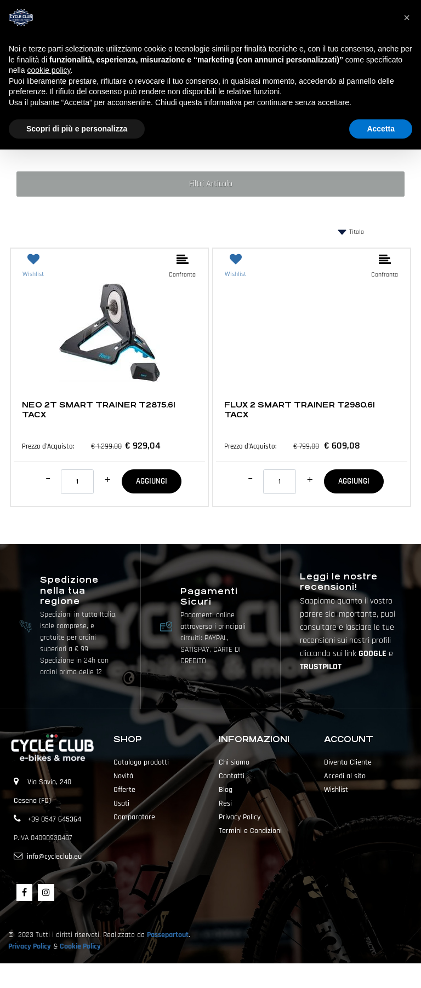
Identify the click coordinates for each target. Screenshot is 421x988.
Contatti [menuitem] (231, 776)
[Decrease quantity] (48, 478)
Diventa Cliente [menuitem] (348, 762)
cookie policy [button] (48, 70)
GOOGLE (374, 653)
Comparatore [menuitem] (134, 817)
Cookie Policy (80, 946)
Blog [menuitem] (225, 790)
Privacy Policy (29, 946)
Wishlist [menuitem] (336, 790)
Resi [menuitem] (225, 803)
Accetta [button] (381, 128)
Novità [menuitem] (123, 776)
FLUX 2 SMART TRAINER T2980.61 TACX (299, 409)
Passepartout (168, 935)
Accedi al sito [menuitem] (345, 776)
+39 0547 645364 (54, 819)
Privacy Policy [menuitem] (239, 817)
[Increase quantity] (108, 479)
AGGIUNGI (151, 481)
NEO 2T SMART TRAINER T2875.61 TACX (98, 409)
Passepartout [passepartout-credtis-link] (230, 975)
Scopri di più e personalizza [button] (76, 128)
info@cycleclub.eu (54, 856)
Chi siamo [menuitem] (234, 762)
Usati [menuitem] (121, 803)
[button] (407, 17)
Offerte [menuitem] (124, 790)
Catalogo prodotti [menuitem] (141, 762)
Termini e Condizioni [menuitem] (250, 831)
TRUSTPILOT (321, 667)
